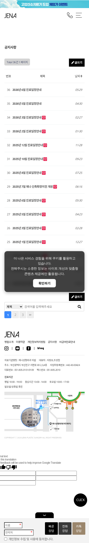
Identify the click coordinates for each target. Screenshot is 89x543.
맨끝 (30, 314)
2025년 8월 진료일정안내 (27, 173)
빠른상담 (51, 528)
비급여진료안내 (67, 342)
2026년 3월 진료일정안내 (27, 117)
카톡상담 (78, 528)
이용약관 (20, 342)
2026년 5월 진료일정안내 (27, 103)
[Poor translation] (11, 467)
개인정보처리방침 (36, 342)
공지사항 (52, 342)
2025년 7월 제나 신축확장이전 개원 (32, 186)
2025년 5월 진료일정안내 (27, 214)
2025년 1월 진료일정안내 (27, 242)
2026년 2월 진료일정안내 (27, 131)
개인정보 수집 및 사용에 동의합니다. (31, 539)
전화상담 (65, 528)
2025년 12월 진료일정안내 (27, 145)
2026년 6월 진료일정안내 (27, 90)
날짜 (78, 76)
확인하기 (44, 283)
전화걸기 (70, 15)
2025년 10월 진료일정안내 (27, 159)
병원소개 (8, 342)
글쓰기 (76, 62)
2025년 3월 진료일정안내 (27, 228)
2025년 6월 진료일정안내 (27, 200)
